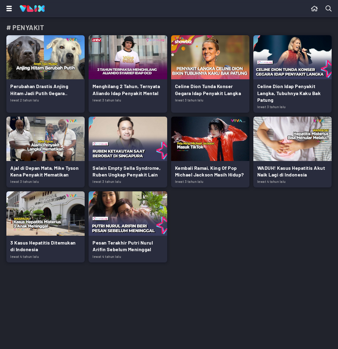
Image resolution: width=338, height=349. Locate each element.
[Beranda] (314, 8)
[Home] (32, 8)
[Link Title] (45, 74)
